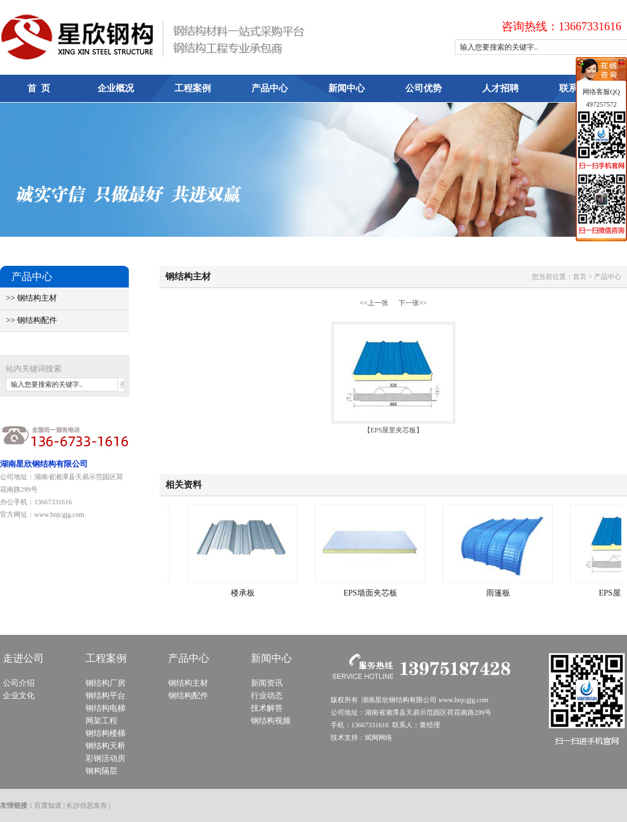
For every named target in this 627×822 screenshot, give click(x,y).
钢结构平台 (105, 695)
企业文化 (19, 695)
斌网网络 (378, 738)
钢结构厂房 (105, 683)
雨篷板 (500, 593)
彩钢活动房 (105, 758)
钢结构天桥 (105, 746)
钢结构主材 (188, 683)
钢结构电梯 (105, 708)
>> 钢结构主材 (28, 298)
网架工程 (101, 720)
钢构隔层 (101, 771)
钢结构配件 (188, 695)
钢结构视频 (271, 720)
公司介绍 (19, 683)
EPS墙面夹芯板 (371, 593)
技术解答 (267, 708)
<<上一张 (374, 303)
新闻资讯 (267, 683)
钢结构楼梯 (105, 733)
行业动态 (267, 695)
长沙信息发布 (86, 805)
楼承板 (244, 593)
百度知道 (48, 805)
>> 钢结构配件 (28, 320)
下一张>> (412, 303)
